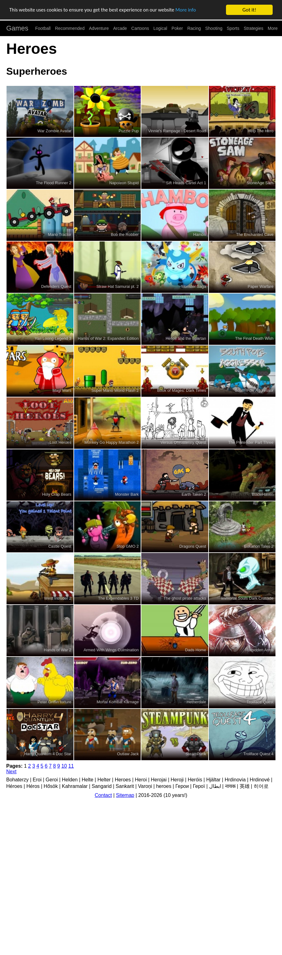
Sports (233, 28)
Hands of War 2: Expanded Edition (108, 338)
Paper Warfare (261, 286)
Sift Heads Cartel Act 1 (186, 182)
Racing (194, 28)
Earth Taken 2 (193, 494)
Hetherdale (196, 702)
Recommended (70, 28)
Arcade (120, 28)
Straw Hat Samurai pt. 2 (117, 286)
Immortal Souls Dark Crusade (247, 598)
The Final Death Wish (254, 338)
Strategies (253, 28)
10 (64, 766)
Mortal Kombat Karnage (117, 702)
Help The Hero (261, 131)
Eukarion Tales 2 (258, 546)
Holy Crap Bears (56, 494)
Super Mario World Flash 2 (115, 390)
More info (191, 10)
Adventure (99, 28)
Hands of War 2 (57, 650)
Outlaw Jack (128, 753)
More (273, 28)
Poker (177, 28)
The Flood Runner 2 (53, 182)
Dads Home (195, 650)
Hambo (199, 234)
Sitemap (125, 795)
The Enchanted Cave (254, 234)
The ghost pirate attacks (185, 598)
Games (17, 28)
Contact (103, 795)
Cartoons (140, 28)
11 (71, 766)
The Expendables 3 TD (118, 598)
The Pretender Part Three (251, 442)
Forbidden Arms (259, 650)
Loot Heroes (60, 442)
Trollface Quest (260, 702)
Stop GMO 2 (127, 546)
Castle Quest (59, 546)
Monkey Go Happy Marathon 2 (111, 442)
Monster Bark (127, 494)
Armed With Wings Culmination (111, 650)
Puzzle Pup (129, 131)
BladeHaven (263, 494)
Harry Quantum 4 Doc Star (47, 753)
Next (11, 771)
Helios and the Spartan (186, 338)
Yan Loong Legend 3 (53, 338)
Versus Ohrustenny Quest (183, 442)
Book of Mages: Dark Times (181, 390)
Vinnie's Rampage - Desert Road (177, 131)
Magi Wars (61, 390)
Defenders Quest (56, 286)
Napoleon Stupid (124, 182)
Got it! (249, 10)
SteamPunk (196, 753)
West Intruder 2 (57, 598)
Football (43, 28)
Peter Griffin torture (55, 702)
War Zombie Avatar (54, 131)
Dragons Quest (192, 546)
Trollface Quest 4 (258, 753)
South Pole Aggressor (254, 390)
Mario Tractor (59, 234)
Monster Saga (193, 286)
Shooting (213, 28)
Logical (160, 28)
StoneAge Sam (260, 182)
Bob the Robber (125, 234)
